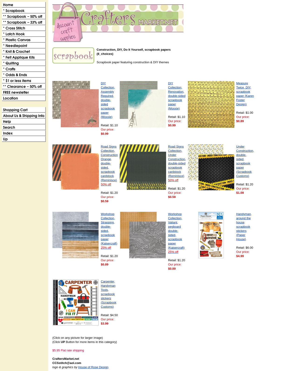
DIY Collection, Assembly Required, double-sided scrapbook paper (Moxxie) (108, 100)
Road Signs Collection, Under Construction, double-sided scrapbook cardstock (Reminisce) (177, 163)
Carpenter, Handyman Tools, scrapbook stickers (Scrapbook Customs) (108, 294)
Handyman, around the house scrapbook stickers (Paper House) (244, 226)
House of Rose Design (93, 367)
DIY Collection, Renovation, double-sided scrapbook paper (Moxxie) (176, 95)
